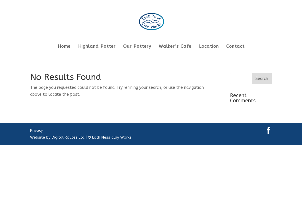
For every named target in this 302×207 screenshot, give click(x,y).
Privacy (36, 130)
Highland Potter (97, 46)
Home (64, 46)
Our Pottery (137, 46)
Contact (235, 46)
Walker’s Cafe (175, 46)
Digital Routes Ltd (68, 137)
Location (209, 46)
